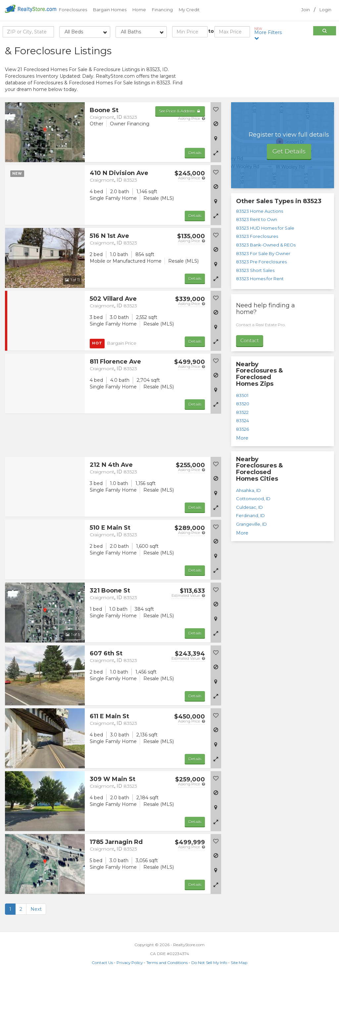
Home (139, 9)
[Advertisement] (282, 91)
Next (36, 943)
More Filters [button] (269, 33)
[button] (216, 186)
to (211, 31)
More (242, 471)
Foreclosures (73, 9)
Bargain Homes (109, 9)
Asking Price (191, 152)
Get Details (289, 185)
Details (194, 186)
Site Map (239, 995)
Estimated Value (188, 629)
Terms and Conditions (167, 995)
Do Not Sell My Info (209, 995)
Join (305, 9)
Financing (162, 9)
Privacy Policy (130, 995)
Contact (249, 374)
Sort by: (281, 49)
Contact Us (102, 995)
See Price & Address (180, 144)
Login (325, 9)
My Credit (189, 9)
